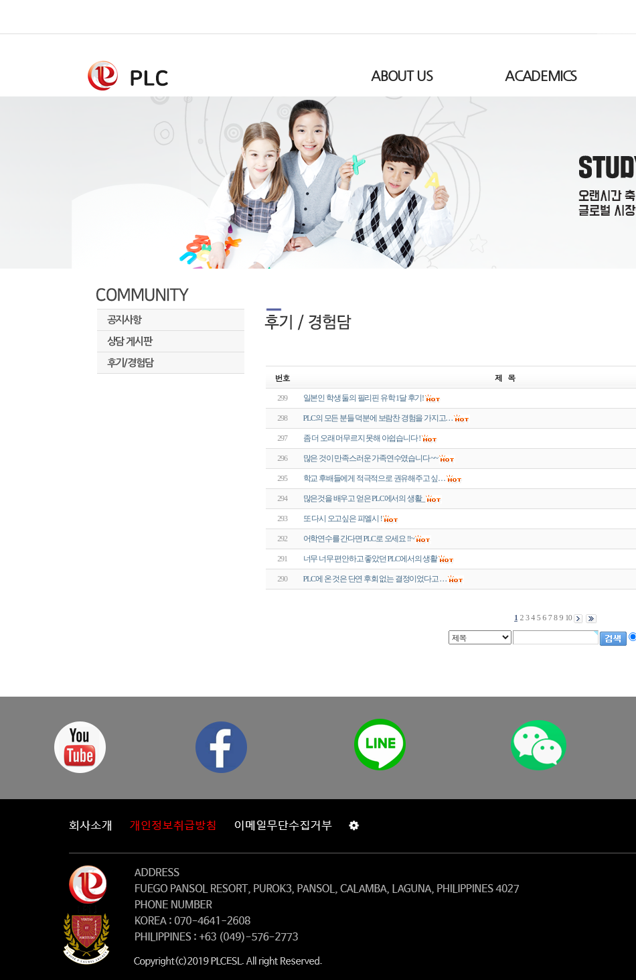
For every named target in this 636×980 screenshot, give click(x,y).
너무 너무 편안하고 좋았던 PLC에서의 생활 (370, 558)
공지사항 (124, 320)
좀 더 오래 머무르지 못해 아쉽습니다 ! (362, 438)
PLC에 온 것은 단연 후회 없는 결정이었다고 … (375, 578)
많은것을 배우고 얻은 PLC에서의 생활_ (364, 498)
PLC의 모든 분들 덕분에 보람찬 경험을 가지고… (378, 418)
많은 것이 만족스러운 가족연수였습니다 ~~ (370, 458)
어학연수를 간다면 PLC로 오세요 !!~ (358, 538)
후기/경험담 (130, 363)
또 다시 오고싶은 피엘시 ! (342, 518)
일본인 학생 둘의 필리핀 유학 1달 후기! (363, 398)
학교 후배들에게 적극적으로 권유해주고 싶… (374, 478)
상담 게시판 (129, 341)
